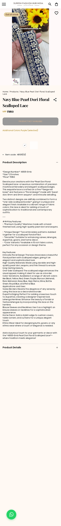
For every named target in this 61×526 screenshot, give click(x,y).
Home (5, 92)
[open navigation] (4, 4)
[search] (50, 4)
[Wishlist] (56, 13)
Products (14, 92)
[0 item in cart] (56, 4)
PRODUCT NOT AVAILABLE (30, 121)
